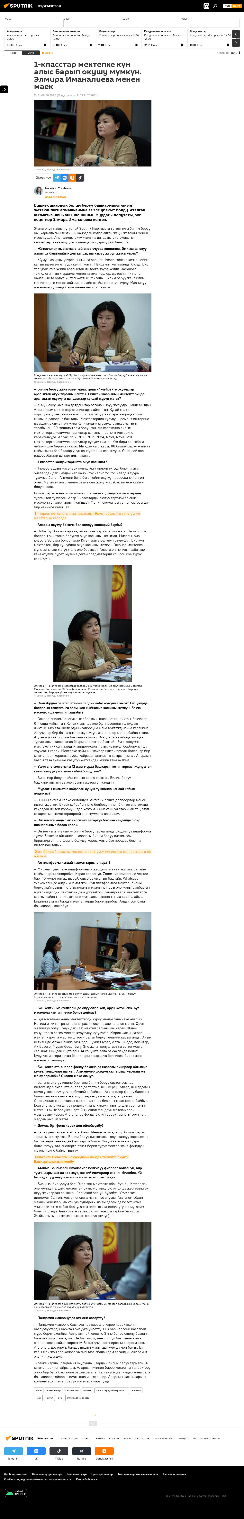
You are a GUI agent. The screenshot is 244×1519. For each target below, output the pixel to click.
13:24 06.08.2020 (45, 95)
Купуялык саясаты (174, 1474)
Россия (114, 1438)
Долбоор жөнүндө (15, 1474)
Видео (184, 1438)
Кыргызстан (72, 1390)
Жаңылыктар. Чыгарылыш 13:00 (210, 35)
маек (38, 1397)
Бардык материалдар (55, 196)
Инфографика (165, 1438)
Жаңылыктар (53, 1390)
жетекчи (136, 1390)
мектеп (49, 1397)
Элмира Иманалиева (78, 1397)
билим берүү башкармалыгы (111, 1390)
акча (60, 1397)
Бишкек (87, 1390)
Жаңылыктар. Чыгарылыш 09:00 (23, 37)
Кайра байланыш (87, 1479)
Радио (100, 1438)
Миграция (130, 1438)
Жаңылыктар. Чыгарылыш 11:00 (118, 35)
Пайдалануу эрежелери (47, 1474)
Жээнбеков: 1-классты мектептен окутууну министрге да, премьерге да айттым (93, 853)
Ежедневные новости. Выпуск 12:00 (163, 37)
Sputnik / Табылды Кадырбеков (54, 169)
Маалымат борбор (206, 1438)
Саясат (87, 1438)
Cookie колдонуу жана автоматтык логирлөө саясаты (37, 1479)
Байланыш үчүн (77, 1474)
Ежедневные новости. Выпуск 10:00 (72, 37)
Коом (39, 1390)
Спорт (146, 1438)
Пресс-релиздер (102, 1474)
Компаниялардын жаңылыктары (137, 1474)
